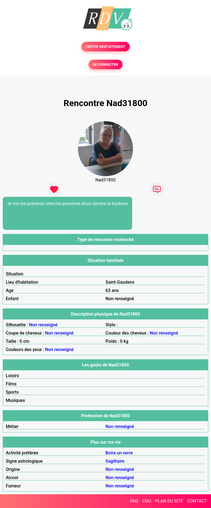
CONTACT (197, 501)
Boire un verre (119, 452)
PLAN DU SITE (169, 501)
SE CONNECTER (105, 64)
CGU (146, 501)
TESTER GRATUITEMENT (106, 47)
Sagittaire (115, 461)
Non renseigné (43, 324)
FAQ (134, 501)
